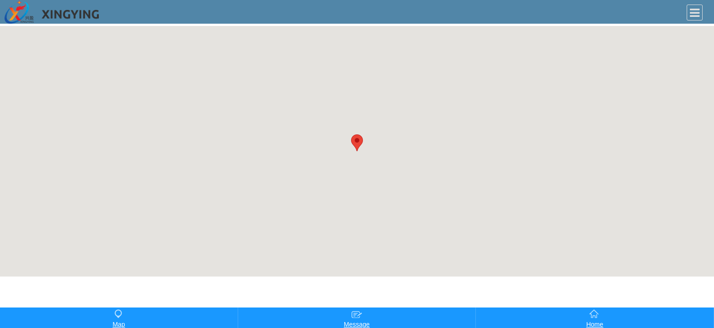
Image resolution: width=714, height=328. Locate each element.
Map (119, 318)
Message (357, 318)
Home (594, 318)
